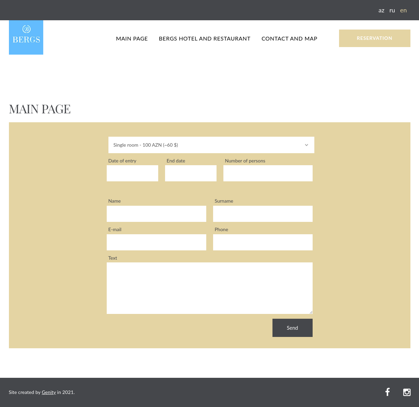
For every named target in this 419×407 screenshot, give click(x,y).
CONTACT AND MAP (289, 38)
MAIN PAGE (132, 38)
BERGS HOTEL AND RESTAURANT (205, 38)
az (381, 10)
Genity (49, 392)
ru (392, 10)
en (403, 10)
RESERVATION (375, 38)
